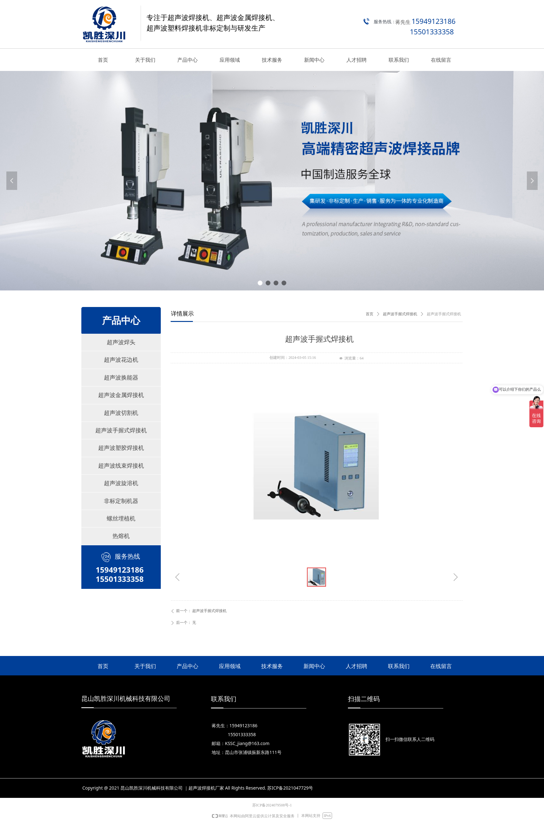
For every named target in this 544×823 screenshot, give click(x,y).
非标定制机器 (121, 501)
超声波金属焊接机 (121, 395)
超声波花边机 (121, 360)
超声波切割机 (121, 413)
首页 (369, 314)
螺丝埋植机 (121, 518)
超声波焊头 (121, 342)
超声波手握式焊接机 (121, 430)
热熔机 (121, 536)
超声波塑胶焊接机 (121, 448)
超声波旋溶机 (121, 483)
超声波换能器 (121, 377)
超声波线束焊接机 (121, 466)
